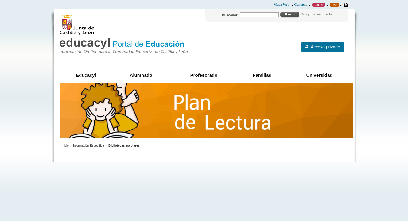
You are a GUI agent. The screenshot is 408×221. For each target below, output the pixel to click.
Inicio (64, 145)
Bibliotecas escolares (124, 145)
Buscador (230, 15)
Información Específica (88, 145)
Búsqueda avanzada (316, 14)
